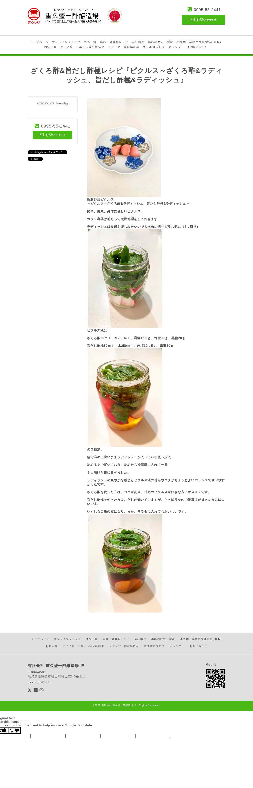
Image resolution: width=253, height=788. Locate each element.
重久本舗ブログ (154, 47)
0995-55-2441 (207, 10)
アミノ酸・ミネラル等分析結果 (82, 47)
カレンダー (176, 47)
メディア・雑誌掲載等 (123, 47)
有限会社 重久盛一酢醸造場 (117, 705)
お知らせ (50, 47)
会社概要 (138, 42)
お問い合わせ (197, 47)
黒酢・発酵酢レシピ (114, 42)
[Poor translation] (14, 730)
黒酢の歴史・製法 (160, 42)
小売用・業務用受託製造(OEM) (199, 42)
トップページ (39, 42)
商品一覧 (90, 42)
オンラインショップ (66, 42)
